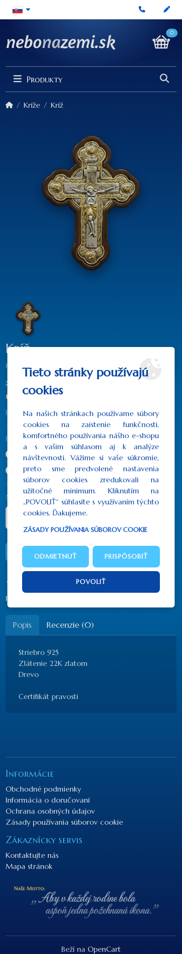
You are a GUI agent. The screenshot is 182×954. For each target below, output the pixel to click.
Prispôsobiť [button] (126, 556)
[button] (21, 9)
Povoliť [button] (91, 582)
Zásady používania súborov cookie (85, 530)
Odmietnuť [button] (55, 556)
